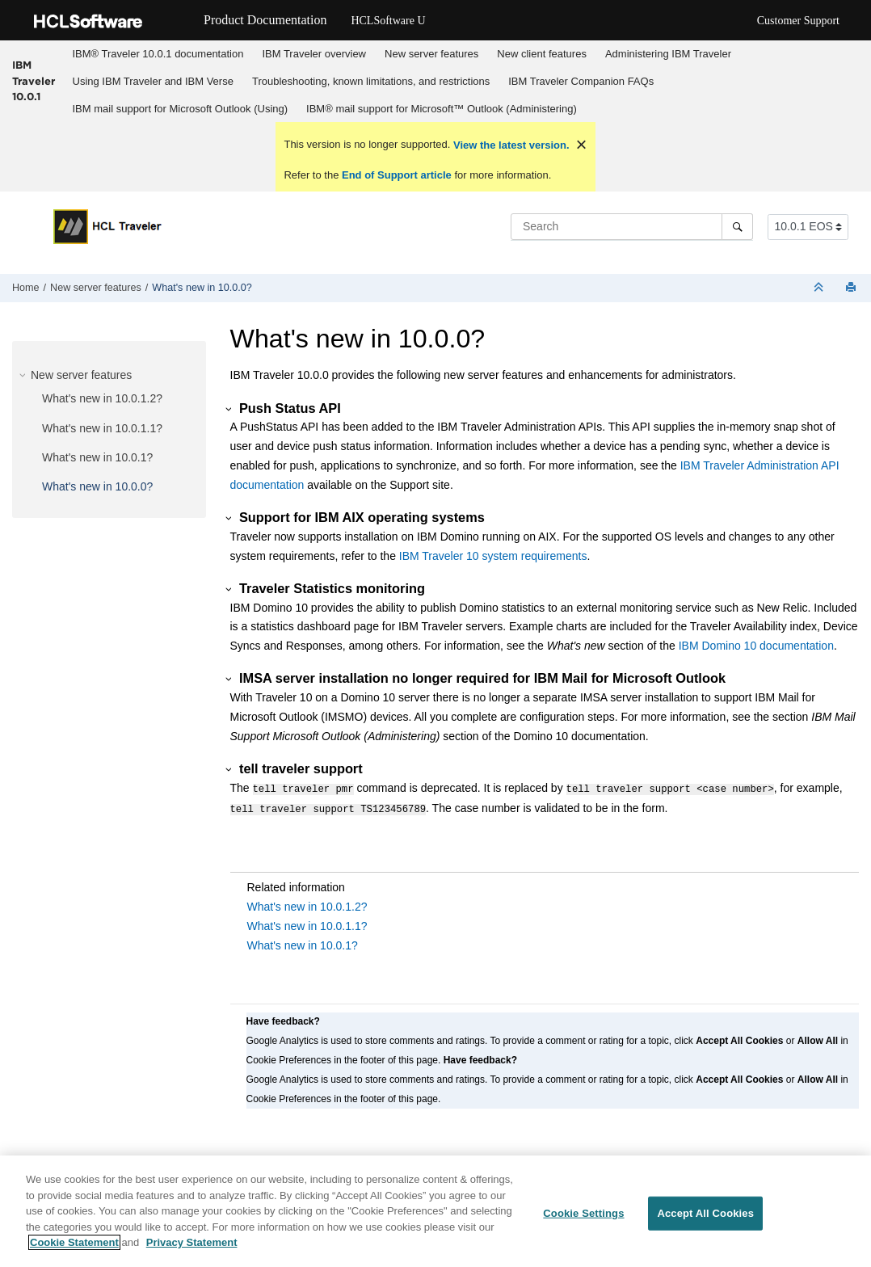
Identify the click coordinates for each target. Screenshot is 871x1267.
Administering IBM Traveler (668, 54)
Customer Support (798, 21)
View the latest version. (509, 145)
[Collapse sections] (820, 288)
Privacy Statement (192, 1249)
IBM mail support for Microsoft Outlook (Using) (180, 109)
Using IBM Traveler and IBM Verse (153, 81)
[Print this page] (852, 288)
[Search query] (632, 226)
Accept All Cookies (705, 1220)
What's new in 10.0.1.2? (102, 398)
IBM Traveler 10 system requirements (493, 555)
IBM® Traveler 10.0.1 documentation (158, 54)
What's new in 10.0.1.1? (102, 428)
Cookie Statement (74, 1249)
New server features (431, 54)
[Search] (737, 226)
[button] (24, 375)
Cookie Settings (583, 1220)
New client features (542, 54)
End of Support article (396, 175)
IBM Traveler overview (314, 54)
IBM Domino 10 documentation (756, 645)
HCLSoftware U (388, 21)
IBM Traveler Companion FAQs (581, 81)
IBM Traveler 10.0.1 (33, 80)
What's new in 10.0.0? (202, 287)
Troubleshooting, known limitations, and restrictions (371, 81)
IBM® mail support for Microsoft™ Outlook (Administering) (441, 109)
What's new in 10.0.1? (97, 457)
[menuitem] (158, 54)
